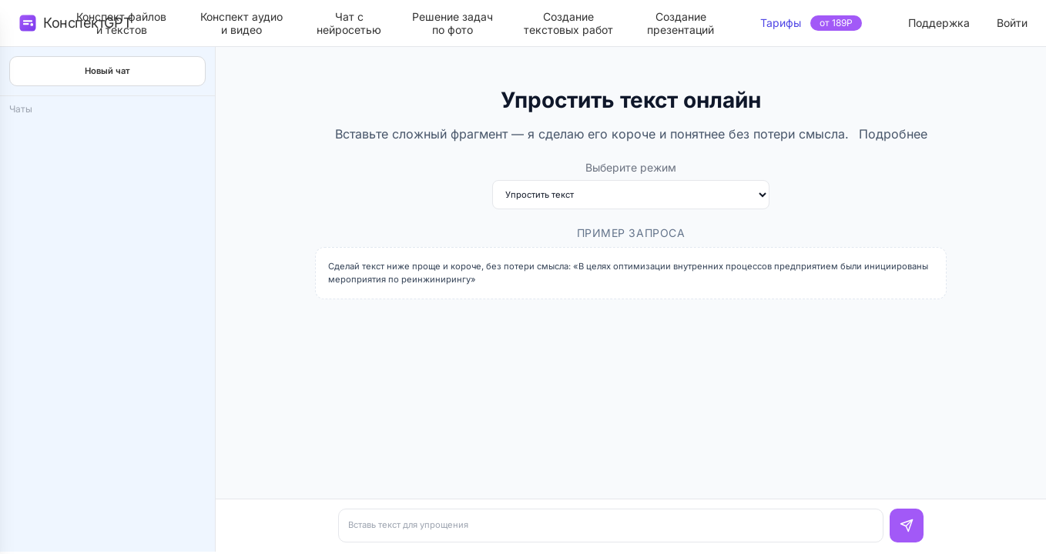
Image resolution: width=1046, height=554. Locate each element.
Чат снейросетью (349, 23)
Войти (1012, 22)
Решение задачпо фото (452, 23)
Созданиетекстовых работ (568, 23)
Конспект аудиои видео (241, 23)
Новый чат (107, 70)
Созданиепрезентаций (680, 23)
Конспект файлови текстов (121, 23)
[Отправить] (907, 525)
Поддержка (939, 22)
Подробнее (893, 134)
